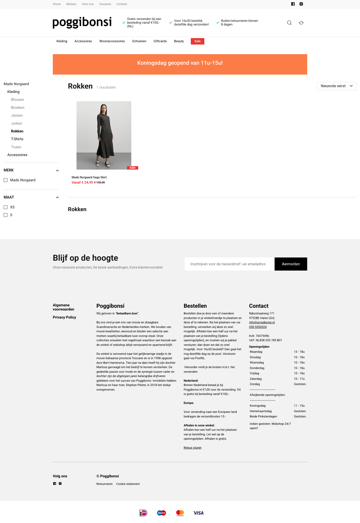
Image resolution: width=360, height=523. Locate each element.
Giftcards (160, 41)
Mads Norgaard (22, 180)
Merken (71, 4)
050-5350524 (258, 327)
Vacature (105, 4)
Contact (122, 4)
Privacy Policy (64, 317)
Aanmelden (291, 264)
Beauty (179, 41)
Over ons (88, 4)
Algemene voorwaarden (63, 307)
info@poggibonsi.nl (262, 322)
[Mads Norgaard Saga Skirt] (104, 143)
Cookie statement (128, 484)
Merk (31, 170)
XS (12, 207)
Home (57, 4)
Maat (31, 197)
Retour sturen (193, 448)
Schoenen (139, 41)
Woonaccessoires (112, 41)
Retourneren (104, 484)
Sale (197, 41)
